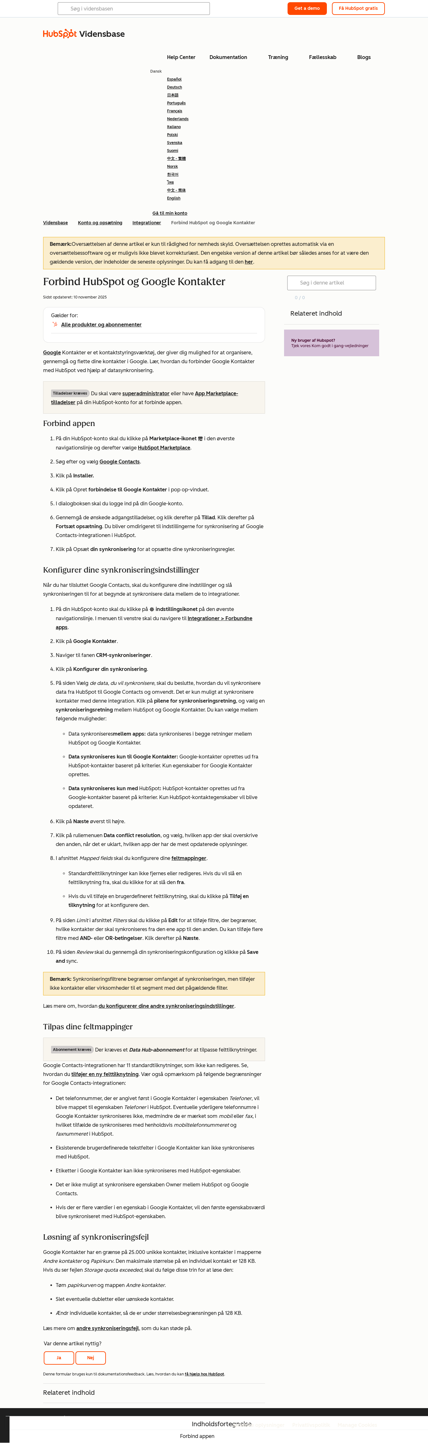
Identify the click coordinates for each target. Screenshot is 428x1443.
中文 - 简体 (176, 190)
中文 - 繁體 (176, 158)
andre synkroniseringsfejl (107, 1328)
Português (176, 103)
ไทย (170, 182)
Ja (59, 1358)
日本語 (172, 95)
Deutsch (174, 87)
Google (52, 353)
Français (174, 111)
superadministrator (146, 393)
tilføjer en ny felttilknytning (105, 1074)
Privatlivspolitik (311, 1425)
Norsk (172, 166)
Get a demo (307, 8)
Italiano (174, 127)
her (249, 262)
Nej (90, 1358)
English (173, 198)
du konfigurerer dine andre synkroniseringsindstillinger (166, 1006)
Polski (172, 135)
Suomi (172, 150)
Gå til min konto (169, 213)
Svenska (174, 143)
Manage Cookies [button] (357, 1425)
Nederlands (178, 119)
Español (174, 79)
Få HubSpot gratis (358, 8)
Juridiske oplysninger (259, 1425)
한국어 (172, 174)
